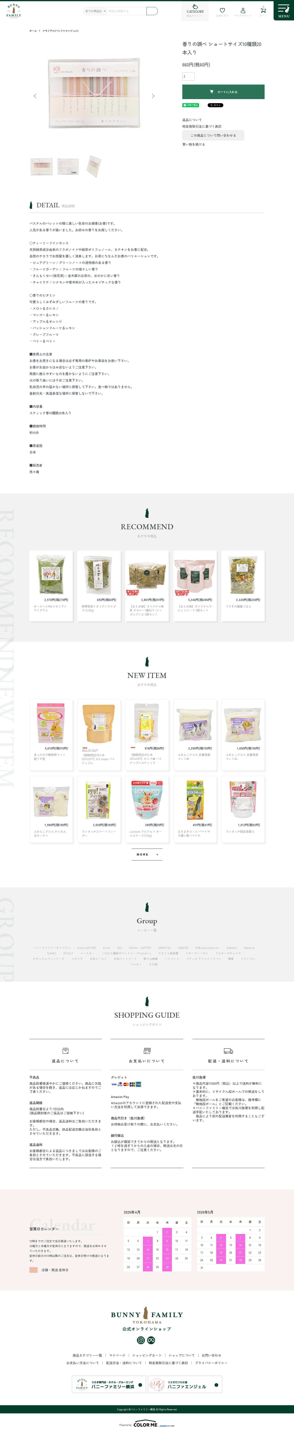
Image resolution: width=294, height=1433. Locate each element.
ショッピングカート (147, 1355)
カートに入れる (223, 92)
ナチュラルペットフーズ (49, 959)
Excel (107, 948)
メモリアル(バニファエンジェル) (60, 30)
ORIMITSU (165, 948)
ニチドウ (77, 959)
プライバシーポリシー (211, 1362)
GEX (120, 948)
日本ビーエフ (99, 959)
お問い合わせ (211, 1355)
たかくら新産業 (168, 953)
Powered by (147, 1423)
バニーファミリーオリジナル (52, 948)
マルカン (136, 964)
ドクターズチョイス (228, 953)
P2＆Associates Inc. (207, 948)
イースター (87, 953)
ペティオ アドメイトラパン (204, 959)
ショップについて (182, 1355)
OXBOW (183, 948)
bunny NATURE (87, 948)
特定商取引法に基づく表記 (202, 126)
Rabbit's (232, 948)
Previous (35, 96)
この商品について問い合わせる (213, 135)
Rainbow (250, 948)
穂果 (231, 959)
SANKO (52, 953)
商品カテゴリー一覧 (88, 1355)
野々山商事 (151, 959)
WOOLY (68, 953)
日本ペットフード (125, 959)
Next (153, 96)
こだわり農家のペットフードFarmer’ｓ (126, 953)
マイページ (117, 1355)
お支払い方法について (83, 1362)
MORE (143, 854)
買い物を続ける (193, 144)
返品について (192, 119)
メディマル (248, 959)
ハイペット (172, 959)
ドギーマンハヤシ (197, 953)
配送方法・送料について (124, 1362)
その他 (153, 964)
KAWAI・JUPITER (140, 948)
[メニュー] (284, 10)
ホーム (33, 30)
